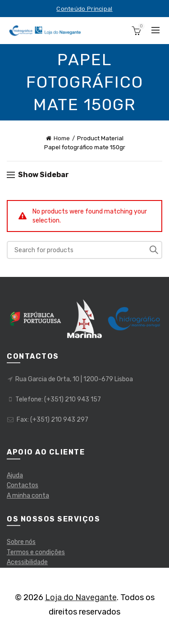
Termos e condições (36, 552)
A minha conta (28, 495)
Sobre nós (21, 542)
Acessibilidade (27, 562)
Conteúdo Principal (84, 8)
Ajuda (15, 475)
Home (62, 138)
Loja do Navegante (81, 597)
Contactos (22, 485)
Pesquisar (153, 250)
